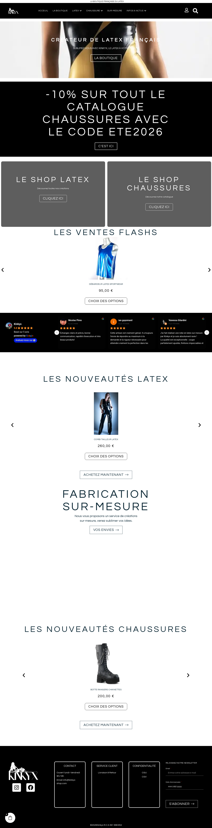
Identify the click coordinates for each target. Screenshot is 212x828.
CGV (144, 777)
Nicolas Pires (75, 320)
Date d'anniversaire (173, 782)
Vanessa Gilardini (177, 320)
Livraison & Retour (107, 772)
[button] (186, 10)
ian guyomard (125, 320)
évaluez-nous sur (25, 340)
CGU (144, 772)
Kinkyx (18, 323)
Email (168, 768)
